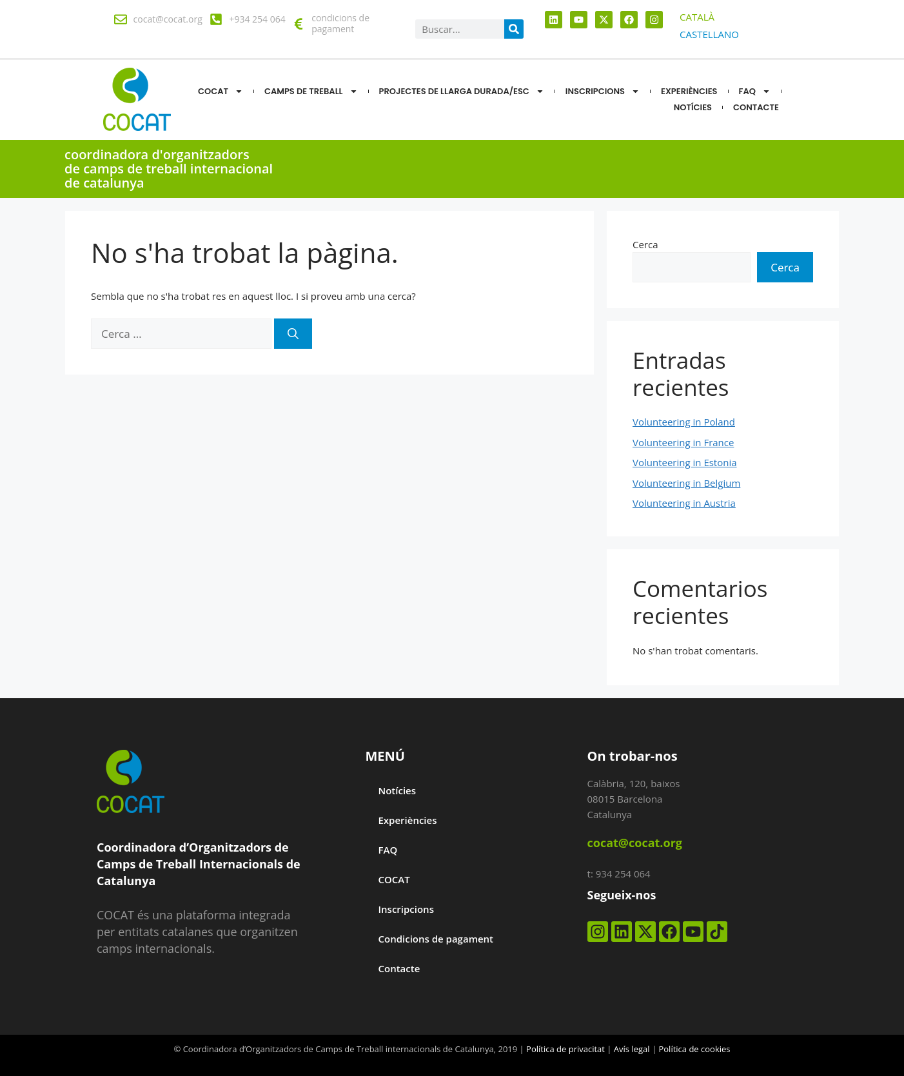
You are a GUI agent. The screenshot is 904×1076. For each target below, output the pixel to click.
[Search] (514, 29)
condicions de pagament (340, 23)
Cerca (645, 244)
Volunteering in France (683, 442)
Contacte (399, 968)
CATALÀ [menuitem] (697, 16)
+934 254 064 (257, 19)
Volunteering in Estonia (685, 462)
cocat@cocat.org (167, 19)
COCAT (220, 91)
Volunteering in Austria (684, 502)
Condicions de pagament (435, 938)
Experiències (689, 91)
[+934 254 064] (216, 19)
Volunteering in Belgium (686, 482)
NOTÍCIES (693, 107)
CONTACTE (756, 107)
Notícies (397, 790)
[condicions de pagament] (298, 23)
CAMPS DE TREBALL (311, 91)
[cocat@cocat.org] (120, 19)
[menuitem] (697, 17)
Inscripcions (602, 91)
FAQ (755, 91)
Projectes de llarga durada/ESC (461, 91)
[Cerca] (293, 333)
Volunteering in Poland (684, 421)
